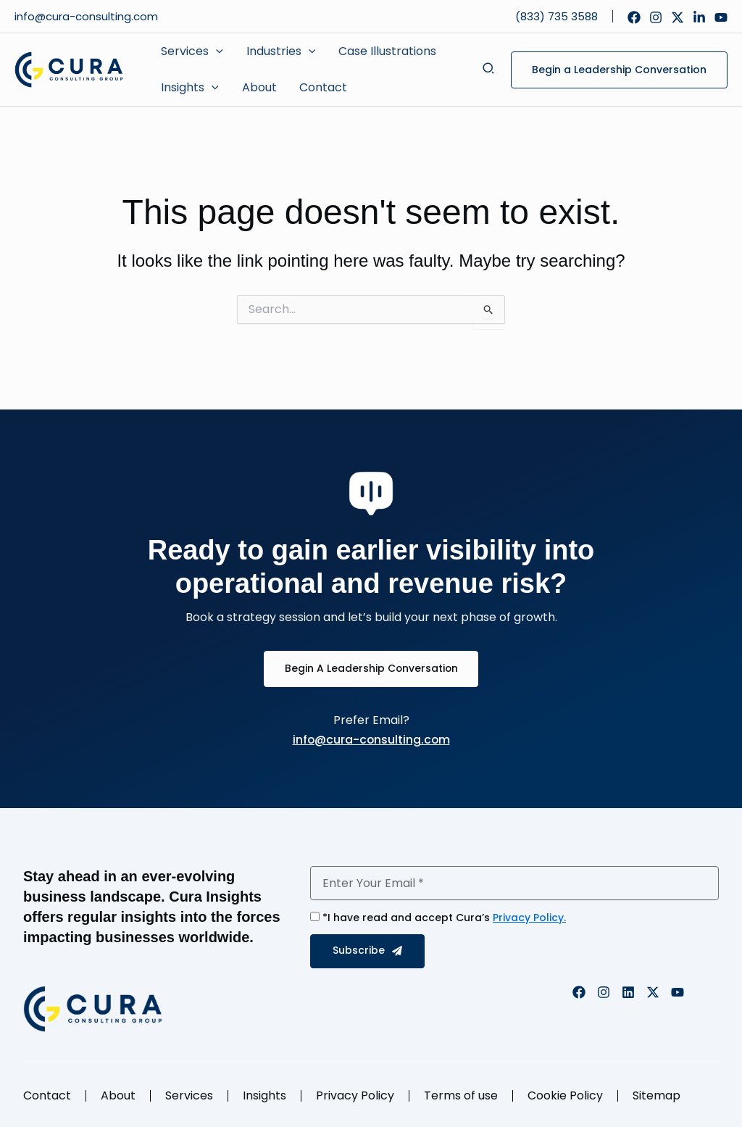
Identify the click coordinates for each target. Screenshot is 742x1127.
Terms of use (461, 1095)
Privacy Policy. (529, 917)
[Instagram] (655, 17)
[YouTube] (721, 17)
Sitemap (656, 1095)
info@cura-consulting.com (87, 16)
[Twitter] (677, 17)
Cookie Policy (565, 1095)
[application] (216, 51)
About (118, 1095)
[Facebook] (634, 17)
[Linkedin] (699, 17)
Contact (47, 1095)
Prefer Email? (371, 720)
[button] (191, 51)
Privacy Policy (355, 1095)
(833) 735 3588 (556, 16)
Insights (264, 1095)
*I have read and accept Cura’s (444, 917)
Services (189, 1095)
